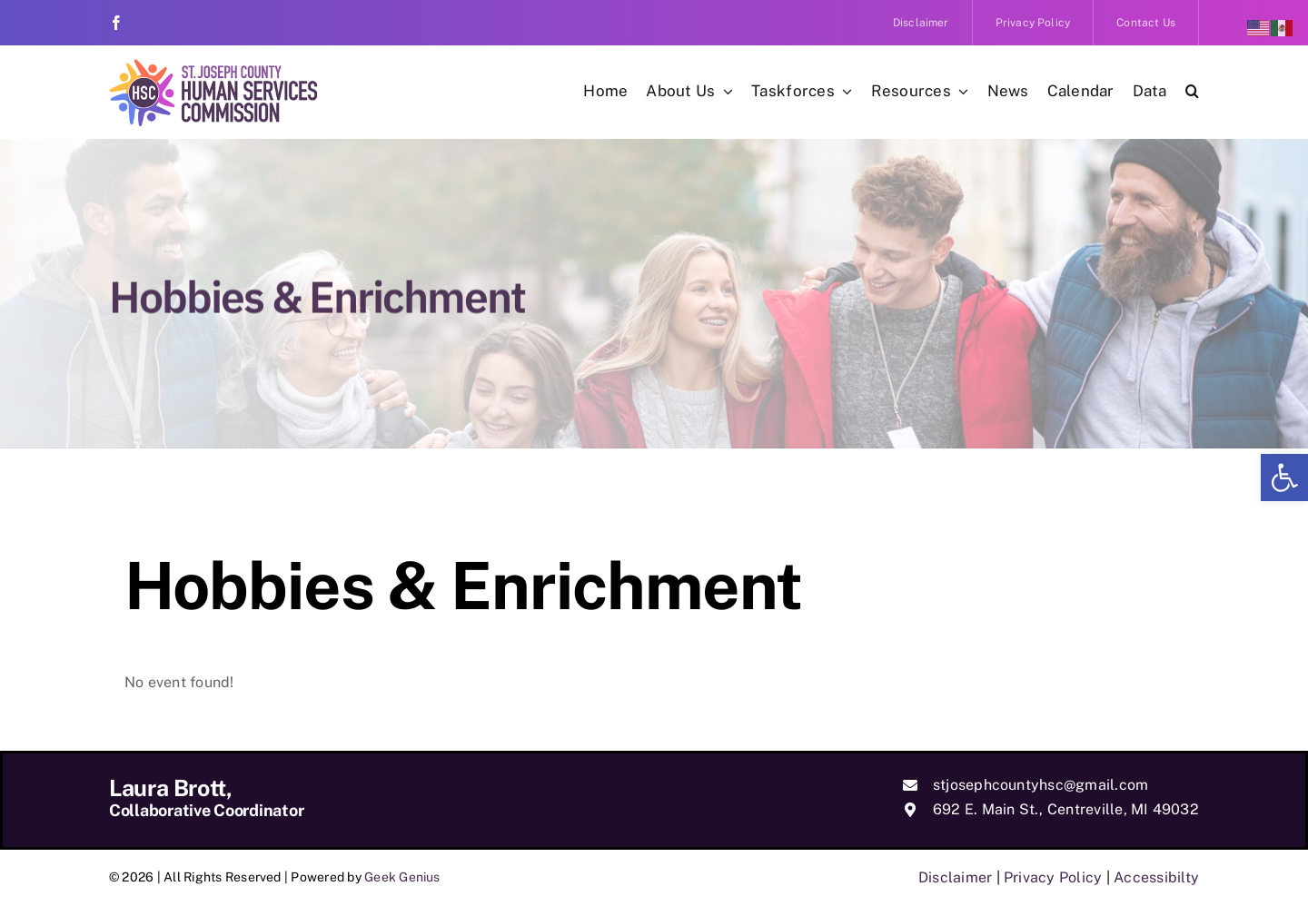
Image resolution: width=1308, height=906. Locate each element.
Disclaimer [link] (955, 877)
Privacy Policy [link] (1053, 877)
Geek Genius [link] (402, 877)
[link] (1284, 477)
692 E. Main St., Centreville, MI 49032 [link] (1066, 809)
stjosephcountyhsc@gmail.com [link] (1040, 784)
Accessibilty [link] (1156, 877)
